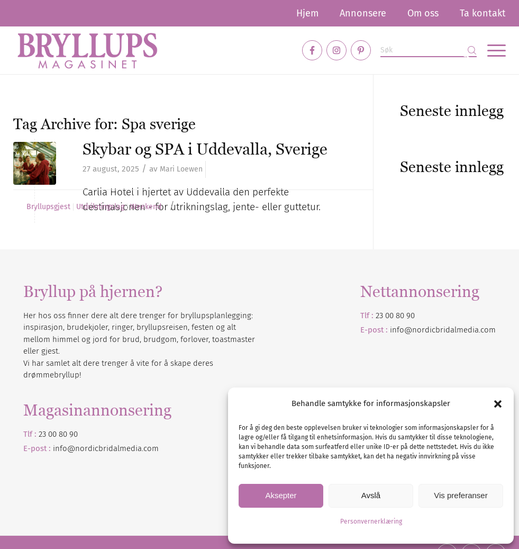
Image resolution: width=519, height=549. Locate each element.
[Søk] (428, 50)
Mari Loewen (181, 169)
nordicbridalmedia (108, 448)
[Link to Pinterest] (361, 50)
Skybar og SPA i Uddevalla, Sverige (205, 149)
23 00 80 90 (395, 315)
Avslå (370, 495)
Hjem (307, 13)
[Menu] (491, 50)
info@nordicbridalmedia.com (443, 330)
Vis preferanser (460, 495)
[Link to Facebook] (312, 50)
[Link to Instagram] (336, 50)
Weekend (145, 207)
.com (150, 448)
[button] (498, 404)
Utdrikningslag (100, 207)
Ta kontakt (483, 13)
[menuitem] (307, 13)
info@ (64, 448)
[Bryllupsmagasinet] (87, 50)
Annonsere (363, 13)
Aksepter (280, 495)
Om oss (423, 13)
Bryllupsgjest (48, 207)
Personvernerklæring (371, 521)
